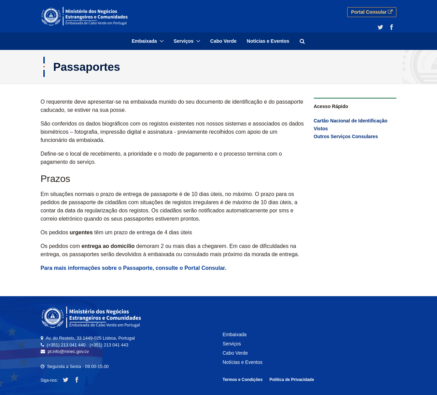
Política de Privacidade (291, 379)
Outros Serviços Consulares (346, 136)
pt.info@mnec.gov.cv (68, 351)
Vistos (321, 128)
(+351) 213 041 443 (108, 344)
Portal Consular (372, 12)
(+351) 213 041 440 (66, 344)
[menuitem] (148, 41)
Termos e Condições (243, 379)
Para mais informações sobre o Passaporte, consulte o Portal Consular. (133, 268)
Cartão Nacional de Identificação (350, 120)
